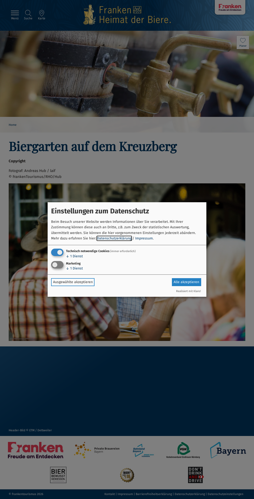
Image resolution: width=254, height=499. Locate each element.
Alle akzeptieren (186, 282)
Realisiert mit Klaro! (188, 291)
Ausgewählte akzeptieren (73, 282)
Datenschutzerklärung (114, 238)
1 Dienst (74, 256)
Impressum (144, 238)
